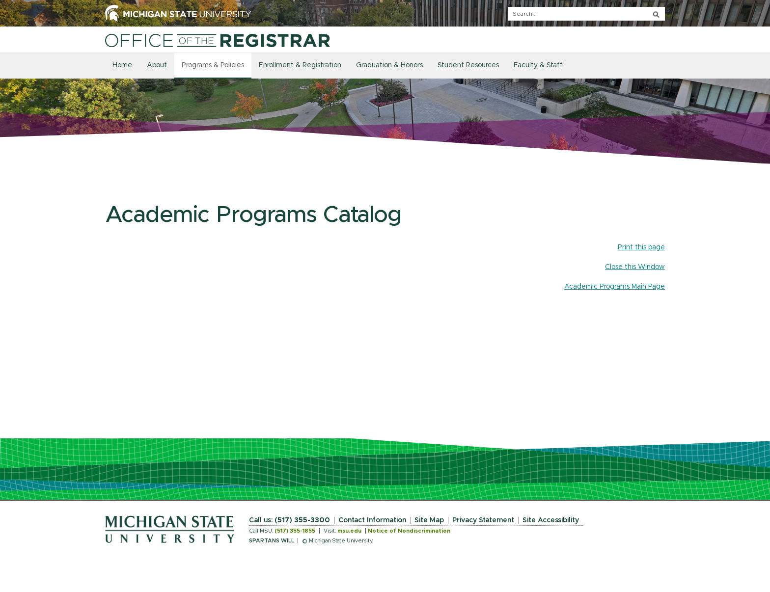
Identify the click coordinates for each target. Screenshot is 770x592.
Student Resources (468, 65)
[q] (586, 13)
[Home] (217, 40)
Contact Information (372, 520)
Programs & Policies (213, 65)
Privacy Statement (483, 520)
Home (122, 65)
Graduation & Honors (389, 65)
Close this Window (635, 267)
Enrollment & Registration (300, 65)
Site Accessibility (550, 520)
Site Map (429, 520)
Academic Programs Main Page (614, 286)
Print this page (641, 247)
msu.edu (349, 531)
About (157, 65)
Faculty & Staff (538, 65)
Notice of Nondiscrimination (409, 531)
